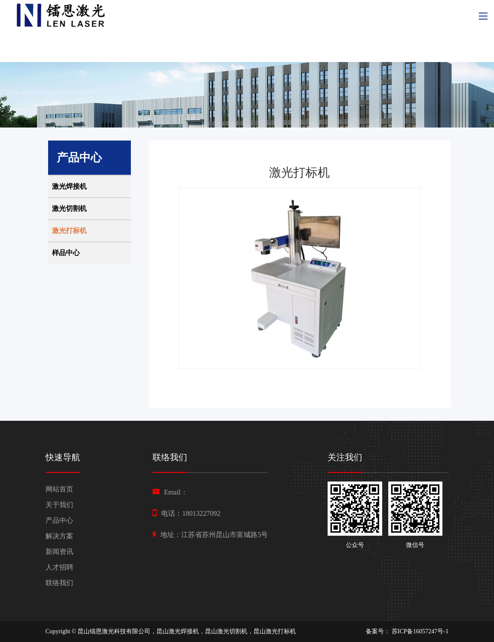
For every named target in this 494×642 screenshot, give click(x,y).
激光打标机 (69, 230)
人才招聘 (59, 567)
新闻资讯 (59, 551)
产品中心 (59, 520)
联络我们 (59, 582)
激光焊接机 (69, 186)
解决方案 (59, 536)
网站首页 (59, 489)
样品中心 (66, 252)
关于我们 (59, 504)
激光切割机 (69, 208)
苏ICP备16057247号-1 (420, 631)
